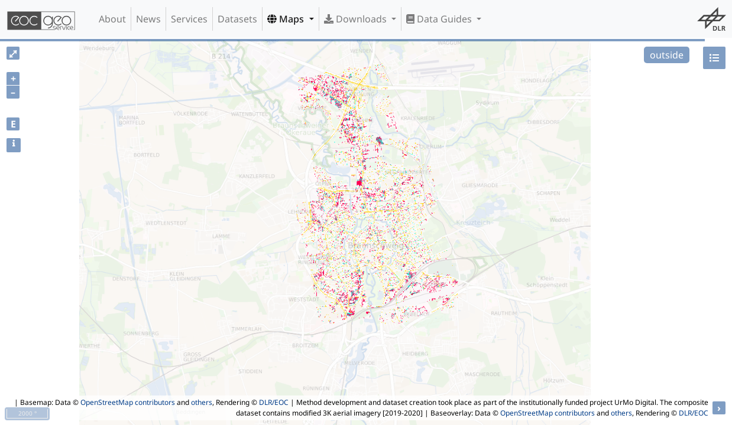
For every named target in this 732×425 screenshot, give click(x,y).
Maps (286, 18)
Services (189, 18)
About (112, 18)
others (201, 402)
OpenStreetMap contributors (127, 402)
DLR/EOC (274, 402)
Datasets (237, 18)
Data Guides (440, 18)
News (148, 18)
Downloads (356, 18)
